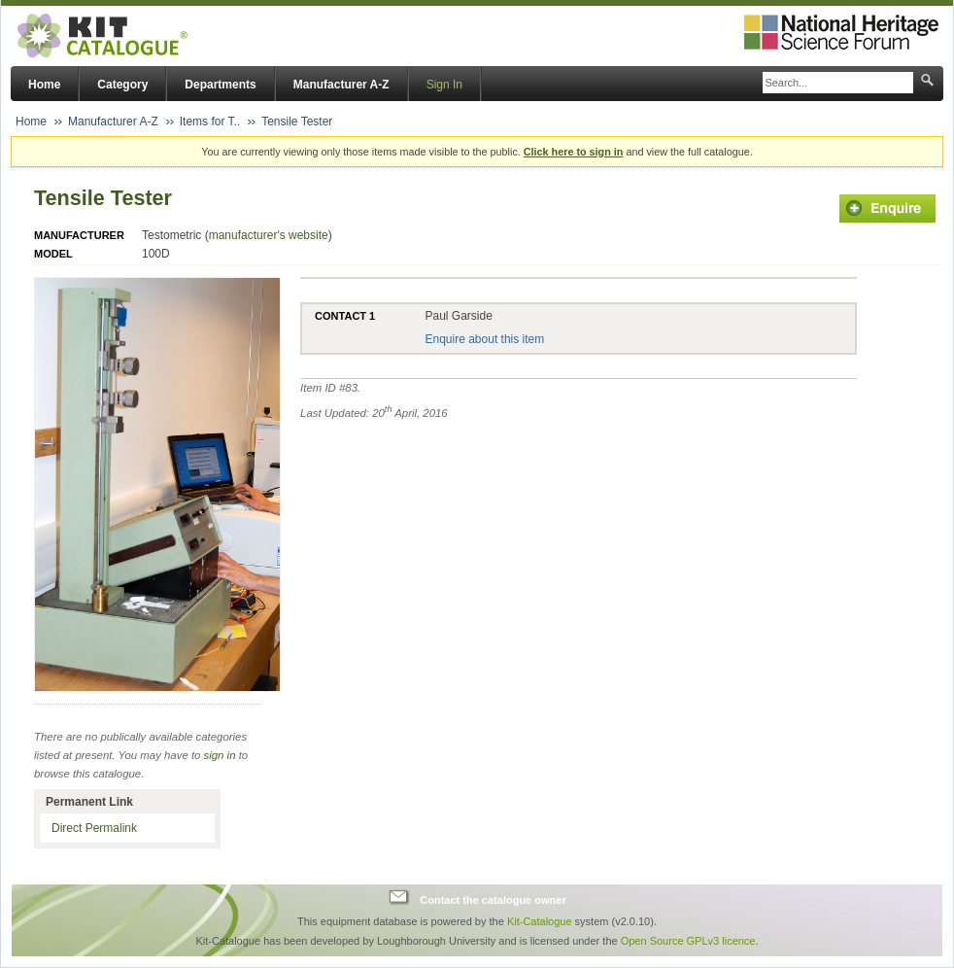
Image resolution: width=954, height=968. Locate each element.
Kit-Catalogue (539, 921)
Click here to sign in (574, 151)
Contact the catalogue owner (492, 900)
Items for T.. (210, 121)
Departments (220, 84)
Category (122, 84)
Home (44, 84)
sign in (220, 755)
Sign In (444, 84)
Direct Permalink (94, 828)
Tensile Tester (296, 121)
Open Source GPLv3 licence (688, 941)
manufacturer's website (268, 235)
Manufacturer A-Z (341, 84)
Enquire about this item (484, 339)
